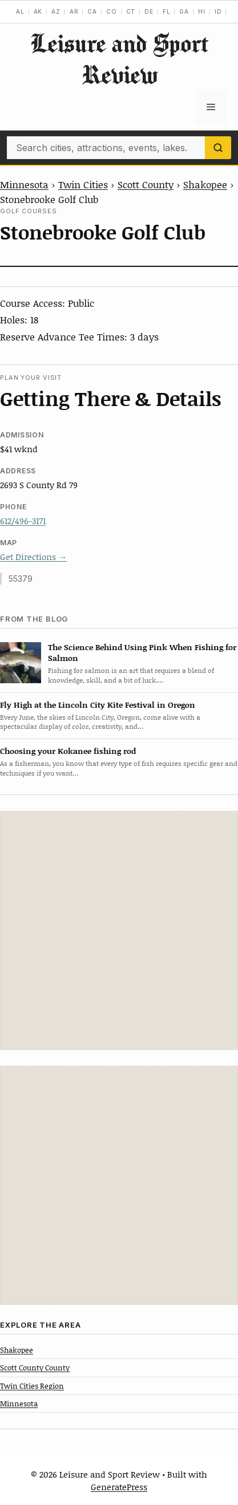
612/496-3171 (23, 520)
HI (201, 11)
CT (131, 11)
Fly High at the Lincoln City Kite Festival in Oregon (97, 705)
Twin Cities (83, 184)
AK (38, 11)
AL (20, 11)
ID (218, 11)
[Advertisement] (119, 930)
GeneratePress (119, 1486)
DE (149, 11)
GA (184, 11)
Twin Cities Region (32, 1386)
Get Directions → (33, 556)
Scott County (146, 184)
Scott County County (35, 1367)
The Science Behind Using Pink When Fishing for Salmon (142, 652)
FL (167, 11)
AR (74, 11)
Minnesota (24, 184)
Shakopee (205, 184)
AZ (55, 11)
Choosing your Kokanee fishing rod (68, 751)
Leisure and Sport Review (119, 58)
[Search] (218, 147)
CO (111, 11)
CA (92, 11)
